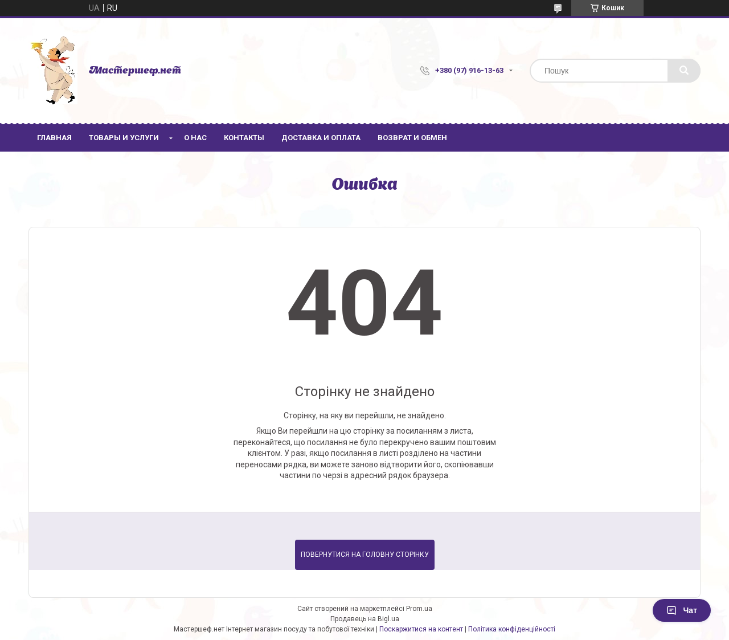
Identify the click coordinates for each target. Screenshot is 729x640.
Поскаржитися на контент (421, 629)
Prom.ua (419, 609)
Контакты (244, 137)
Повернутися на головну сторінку (365, 555)
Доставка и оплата (321, 137)
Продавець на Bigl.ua (364, 619)
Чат (681, 610)
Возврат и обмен (412, 137)
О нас (195, 137)
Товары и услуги (124, 137)
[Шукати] (684, 71)
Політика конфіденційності (511, 629)
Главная (54, 137)
